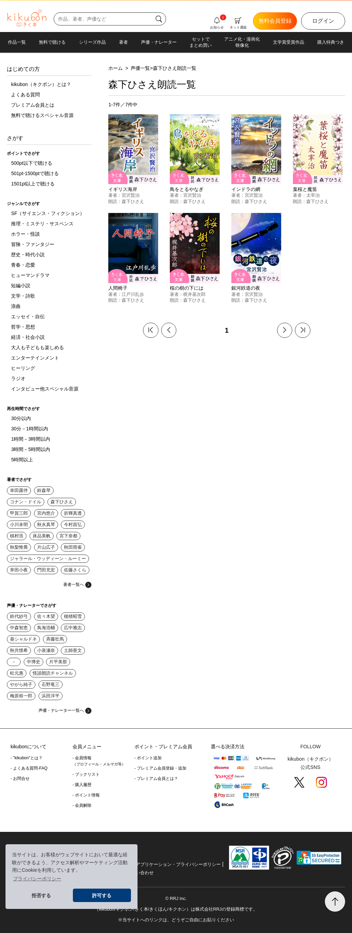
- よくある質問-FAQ (29, 768)
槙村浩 (16, 535)
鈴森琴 (44, 490)
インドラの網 (245, 189)
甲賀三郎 (19, 513)
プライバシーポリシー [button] (37, 878)
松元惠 (16, 673)
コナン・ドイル (25, 501)
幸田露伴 (19, 490)
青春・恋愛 (23, 265)
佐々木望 (46, 616)
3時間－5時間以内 (30, 449)
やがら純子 (21, 684)
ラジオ (18, 378)
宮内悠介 (46, 513)
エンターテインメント (35, 358)
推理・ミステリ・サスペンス (42, 223)
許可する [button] (101, 895)
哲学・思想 (23, 327)
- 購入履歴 (82, 784)
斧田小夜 (19, 569)
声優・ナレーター (159, 42)
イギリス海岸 (122, 189)
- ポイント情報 (86, 795)
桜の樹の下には (187, 288)
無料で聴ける (52, 42)
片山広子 (46, 547)
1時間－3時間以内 (30, 439)
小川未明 (19, 524)
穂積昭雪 (73, 616)
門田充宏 (46, 569)
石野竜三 (50, 684)
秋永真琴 (46, 524)
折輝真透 (73, 513)
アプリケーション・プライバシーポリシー (178, 864)
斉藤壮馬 (55, 639)
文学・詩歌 (23, 296)
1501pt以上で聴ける (33, 183)
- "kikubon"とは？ (27, 757)
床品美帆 (42, 535)
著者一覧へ (77, 584)
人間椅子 (118, 288)
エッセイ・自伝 (28, 316)
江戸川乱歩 (133, 294)
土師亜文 (73, 650)
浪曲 (16, 306)
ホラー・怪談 (25, 234)
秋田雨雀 (73, 547)
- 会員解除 (82, 805)
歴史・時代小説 (28, 254)
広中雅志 (73, 627)
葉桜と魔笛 (305, 189)
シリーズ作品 (92, 42)
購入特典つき (330, 42)
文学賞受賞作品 (288, 42)
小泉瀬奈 (46, 650)
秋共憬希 (19, 650)
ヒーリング (23, 368)
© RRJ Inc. (176, 898)
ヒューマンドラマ (30, 275)
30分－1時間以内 (29, 428)
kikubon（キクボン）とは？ (41, 84)
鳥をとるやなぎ (187, 189)
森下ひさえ (62, 501)
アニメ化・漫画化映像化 (242, 42)
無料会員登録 (275, 21)
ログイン (323, 21)
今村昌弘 (73, 524)
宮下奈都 (68, 535)
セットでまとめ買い (200, 42)
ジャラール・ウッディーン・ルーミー (48, 558)
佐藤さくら (75, 569)
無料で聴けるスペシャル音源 (42, 115)
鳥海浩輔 (46, 627)
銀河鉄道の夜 (245, 288)
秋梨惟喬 (19, 547)
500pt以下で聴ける (31, 163)
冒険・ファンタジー (32, 244)
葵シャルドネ (23, 639)
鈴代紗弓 (19, 616)
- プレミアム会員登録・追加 (160, 768)
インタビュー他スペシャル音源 (44, 389)
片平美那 (58, 661)
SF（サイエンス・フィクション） (48, 213)
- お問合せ (20, 778)
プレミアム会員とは (32, 105)
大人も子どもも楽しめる (37, 347)
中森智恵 (19, 627)
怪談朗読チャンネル (53, 673)
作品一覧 (17, 42)
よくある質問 (25, 94)
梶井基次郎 (194, 294)
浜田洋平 (50, 695)
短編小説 (20, 285)
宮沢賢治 (131, 195)
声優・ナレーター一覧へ (64, 710)
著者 (123, 42)
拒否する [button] (41, 895)
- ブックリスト (86, 774)
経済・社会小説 (28, 337)
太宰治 (313, 195)
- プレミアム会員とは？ (156, 778)
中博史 (33, 661)
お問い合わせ (140, 872)
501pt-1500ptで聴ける (35, 173)
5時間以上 (22, 459)
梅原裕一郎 (21, 695)
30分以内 (21, 418)
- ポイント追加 (148, 757)
